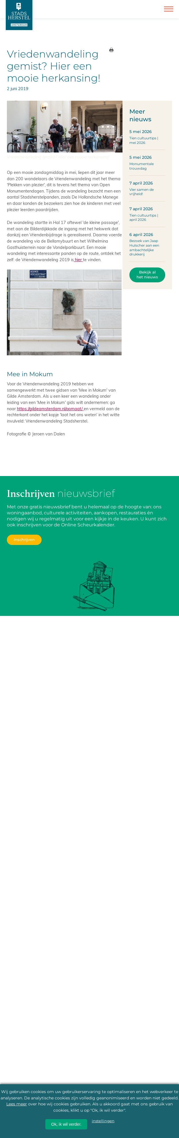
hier (78, 259)
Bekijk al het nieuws (147, 274)
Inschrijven (24, 540)
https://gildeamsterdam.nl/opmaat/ (50, 408)
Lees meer (16, 1104)
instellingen (103, 1121)
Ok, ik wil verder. (66, 1124)
